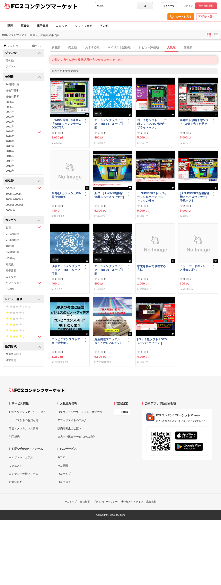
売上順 (72, 47)
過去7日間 (12, 90)
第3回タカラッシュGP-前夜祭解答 (66, 195)
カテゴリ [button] (23, 220)
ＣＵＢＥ (101, 143)
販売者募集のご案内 (69, 428)
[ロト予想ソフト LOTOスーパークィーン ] (152, 341)
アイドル (11, 66)
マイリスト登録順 (119, 47)
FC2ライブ (64, 473)
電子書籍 (42, 25)
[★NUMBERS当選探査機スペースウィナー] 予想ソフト (195, 197)
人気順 (171, 47)
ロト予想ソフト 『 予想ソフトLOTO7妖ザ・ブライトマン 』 (152, 123)
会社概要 (85, 501)
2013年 (10, 165)
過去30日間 (12, 96)
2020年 (23, 132)
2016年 (10, 151)
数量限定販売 (14, 354)
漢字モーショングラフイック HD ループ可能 (66, 270)
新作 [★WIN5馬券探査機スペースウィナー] (109, 195)
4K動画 (10, 246)
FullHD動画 (12, 252)
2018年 (10, 141)
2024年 (10, 111)
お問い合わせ (17, 481)
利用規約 (14, 436)
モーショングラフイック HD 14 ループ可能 (108, 123)
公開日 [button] (23, 77)
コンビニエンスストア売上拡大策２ (66, 341)
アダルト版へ (206, 16)
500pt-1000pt (13, 193)
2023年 (10, 116)
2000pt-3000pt (14, 204)
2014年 (10, 160)
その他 (104, 25)
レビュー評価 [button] (23, 299)
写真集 (25, 25)
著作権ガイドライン (132, 501)
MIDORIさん (188, 289)
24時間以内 (12, 84)
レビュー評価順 (149, 47)
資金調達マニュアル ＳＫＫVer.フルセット (108, 341)
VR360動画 (12, 239)
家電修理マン (146, 289)
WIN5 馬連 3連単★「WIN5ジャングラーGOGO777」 (66, 123)
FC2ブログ (64, 481)
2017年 (10, 146)
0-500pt (23, 188)
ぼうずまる (59, 216)
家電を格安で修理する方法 (151, 268)
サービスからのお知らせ (23, 420)
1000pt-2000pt (14, 199)
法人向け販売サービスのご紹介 (76, 436)
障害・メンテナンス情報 (23, 428)
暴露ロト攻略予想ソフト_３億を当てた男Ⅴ (194, 121)
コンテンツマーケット (51, 6)
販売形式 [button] (23, 347)
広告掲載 (151, 501)
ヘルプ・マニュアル (21, 457)
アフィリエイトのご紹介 (72, 420)
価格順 (188, 47)
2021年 (10, 126)
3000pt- (10, 210)
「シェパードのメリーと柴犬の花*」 (194, 268)
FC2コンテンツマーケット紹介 (27, 412)
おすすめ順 (92, 47)
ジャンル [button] (23, 53)
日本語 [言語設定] (124, 412)
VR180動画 (12, 233)
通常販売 (11, 360)
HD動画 (10, 258)
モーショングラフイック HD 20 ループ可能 (108, 270)
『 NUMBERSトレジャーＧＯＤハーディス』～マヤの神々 (152, 197)
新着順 (56, 47)
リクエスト (15, 465)
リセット (37, 46)
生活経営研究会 (61, 362)
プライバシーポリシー (105, 501)
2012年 (10, 170)
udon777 (58, 143)
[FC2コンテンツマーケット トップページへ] (36, 390)
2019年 (10, 136)
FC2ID (61, 457)
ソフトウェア (83, 25)
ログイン (188, 5)
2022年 (10, 121)
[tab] (135, 48)
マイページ (169, 5)
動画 (10, 25)
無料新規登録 (206, 5)
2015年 (10, 155)
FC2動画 (63, 465)
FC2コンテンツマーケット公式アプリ (80, 412)
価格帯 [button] (23, 181)
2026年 (10, 102)
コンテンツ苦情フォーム (23, 473)
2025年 (10, 106)
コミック (61, 25)
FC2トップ (71, 501)
